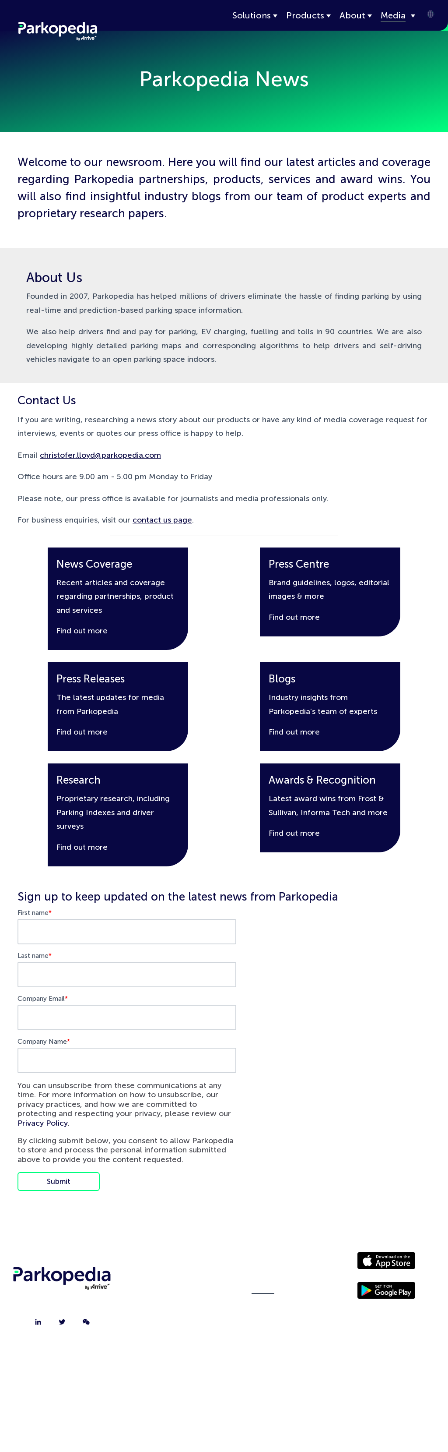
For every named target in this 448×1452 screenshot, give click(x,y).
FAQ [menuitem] (172, 1330)
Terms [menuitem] (263, 1330)
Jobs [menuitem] (172, 1308)
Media (393, 15)
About (352, 15)
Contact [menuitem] (172, 1286)
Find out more (82, 631)
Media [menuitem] (263, 1286)
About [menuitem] (172, 1264)
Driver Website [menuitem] (262, 1264)
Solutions (251, 15)
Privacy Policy (43, 1123)
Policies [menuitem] (263, 1308)
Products (305, 15)
